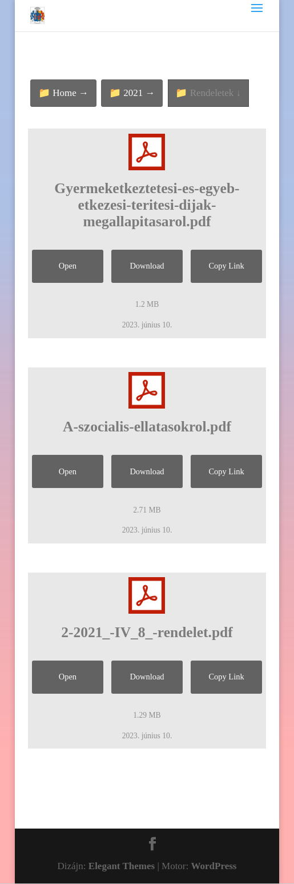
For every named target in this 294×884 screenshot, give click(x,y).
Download (147, 265)
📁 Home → (63, 92)
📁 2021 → (132, 92)
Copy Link (226, 265)
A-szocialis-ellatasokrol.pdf (147, 426)
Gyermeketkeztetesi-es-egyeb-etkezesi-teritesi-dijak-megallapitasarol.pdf (146, 205)
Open (67, 265)
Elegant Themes (121, 866)
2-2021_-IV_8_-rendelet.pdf (147, 632)
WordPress (214, 866)
